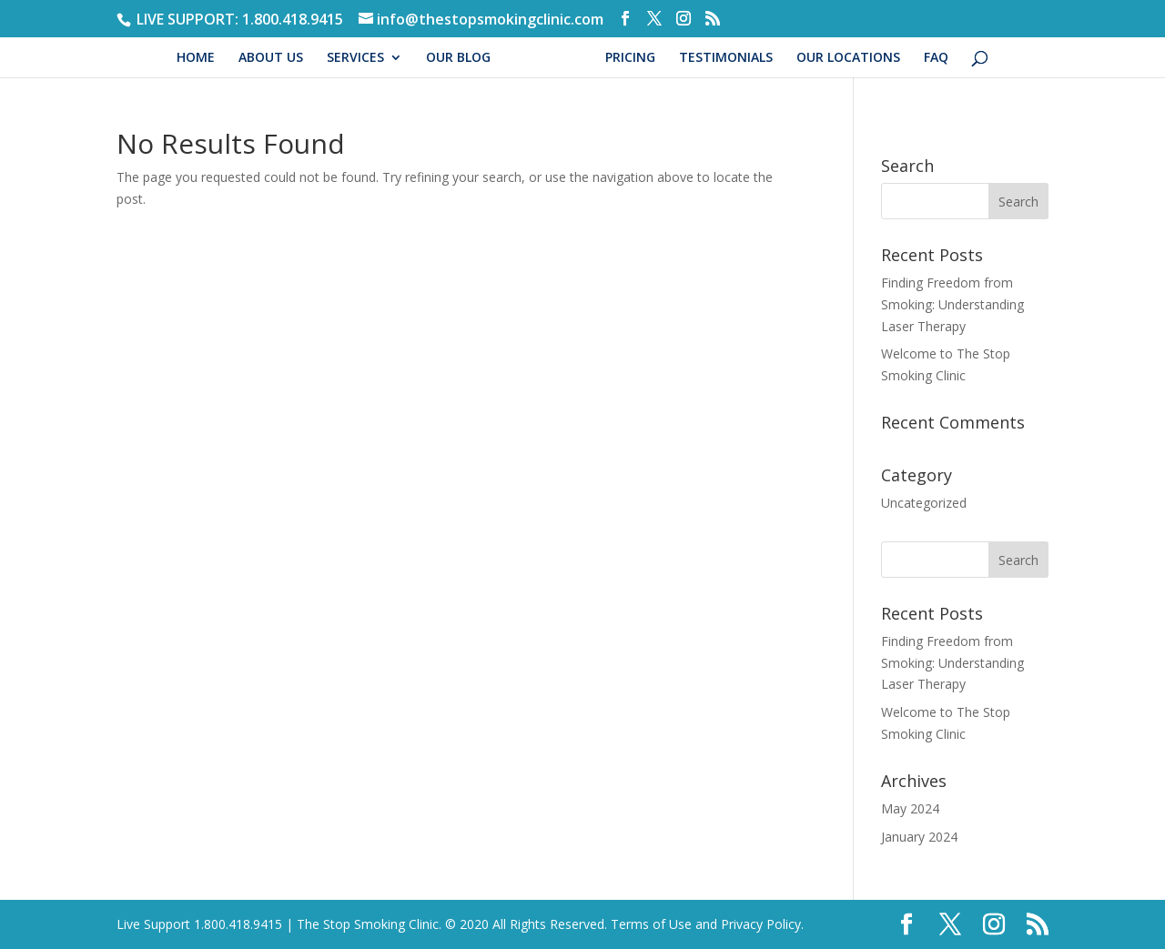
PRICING (630, 58)
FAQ (936, 58)
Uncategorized (924, 502)
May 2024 (910, 808)
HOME (196, 58)
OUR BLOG (458, 58)
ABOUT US (270, 58)
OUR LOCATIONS (848, 58)
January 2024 (919, 836)
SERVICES (355, 58)
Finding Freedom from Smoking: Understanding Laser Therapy (952, 304)
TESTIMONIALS (726, 58)
